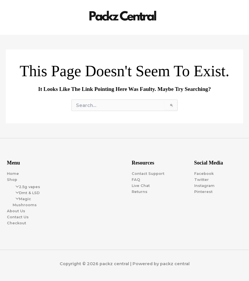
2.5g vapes (26, 187)
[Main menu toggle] (237, 17)
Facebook (204, 173)
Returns (139, 192)
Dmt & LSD (26, 193)
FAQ (136, 179)
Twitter (201, 179)
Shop (12, 179)
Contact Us (18, 217)
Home (13, 173)
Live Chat (141, 185)
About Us (16, 211)
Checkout (16, 223)
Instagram (204, 185)
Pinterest (203, 192)
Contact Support (148, 173)
